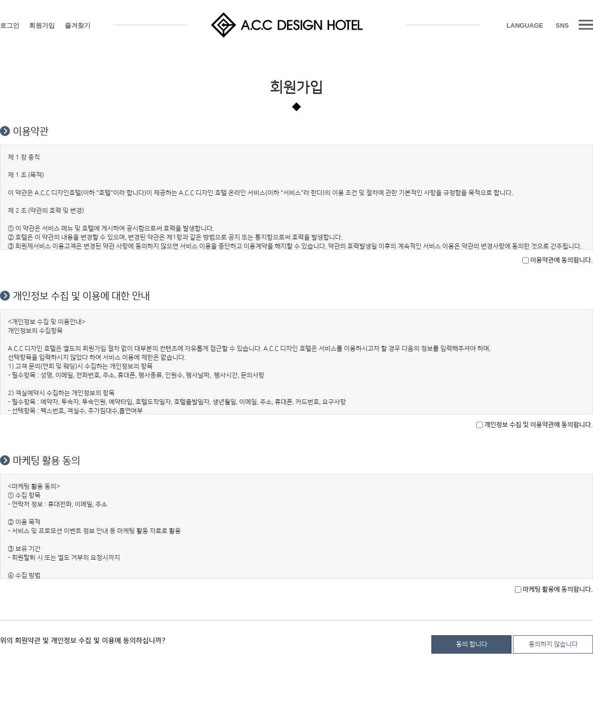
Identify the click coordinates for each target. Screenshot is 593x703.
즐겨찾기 (77, 25)
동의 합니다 (471, 644)
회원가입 (42, 25)
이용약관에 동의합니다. (557, 260)
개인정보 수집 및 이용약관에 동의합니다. (534, 424)
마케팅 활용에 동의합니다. (554, 589)
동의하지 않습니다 (553, 644)
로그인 (9, 25)
